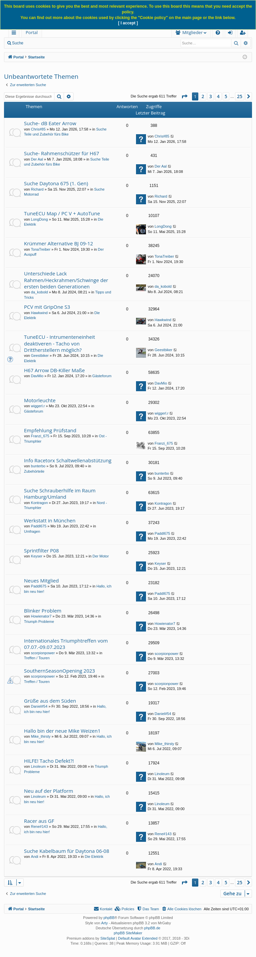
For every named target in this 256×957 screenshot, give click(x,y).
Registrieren (107, 43)
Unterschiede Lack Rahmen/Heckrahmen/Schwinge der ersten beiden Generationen (66, 280)
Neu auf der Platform (48, 790)
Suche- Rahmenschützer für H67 (61, 153)
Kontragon (39, 503)
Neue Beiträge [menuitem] (46, 43)
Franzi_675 (40, 436)
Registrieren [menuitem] (244, 33)
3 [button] (210, 96)
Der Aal (37, 159)
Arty (104, 923)
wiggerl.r (38, 406)
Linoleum (38, 766)
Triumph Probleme (39, 622)
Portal (32, 32)
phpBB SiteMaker (128, 933)
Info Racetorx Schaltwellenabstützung (67, 460)
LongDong (39, 219)
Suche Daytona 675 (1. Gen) (56, 183)
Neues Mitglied (41, 580)
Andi (34, 857)
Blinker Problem (42, 610)
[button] (184, 96)
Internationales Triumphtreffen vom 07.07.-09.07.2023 (66, 643)
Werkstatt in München (49, 520)
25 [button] (239, 96)
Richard (37, 189)
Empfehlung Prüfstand (50, 430)
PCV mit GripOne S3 (47, 306)
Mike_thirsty (41, 736)
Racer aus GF (39, 820)
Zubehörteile (34, 471)
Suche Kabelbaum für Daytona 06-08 (66, 851)
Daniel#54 (39, 706)
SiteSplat (107, 938)
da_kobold (39, 292)
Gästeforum (101, 376)
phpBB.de (152, 928)
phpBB (108, 918)
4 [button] (218, 96)
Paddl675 (39, 526)
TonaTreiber (40, 249)
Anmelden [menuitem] (232, 33)
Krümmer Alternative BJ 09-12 (58, 243)
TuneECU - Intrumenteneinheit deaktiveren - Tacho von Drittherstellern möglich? (59, 343)
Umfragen (32, 531)
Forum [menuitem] (58, 32)
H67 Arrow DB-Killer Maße (54, 370)
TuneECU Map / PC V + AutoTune (62, 213)
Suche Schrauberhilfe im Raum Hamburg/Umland (60, 493)
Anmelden (77, 43)
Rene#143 (39, 826)
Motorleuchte (40, 400)
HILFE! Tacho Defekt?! (49, 760)
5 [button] (226, 96)
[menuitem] (92, 32)
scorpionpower (43, 653)
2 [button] (203, 96)
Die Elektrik (94, 857)
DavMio (37, 376)
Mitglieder (159, 32)
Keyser (36, 556)
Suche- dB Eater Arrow (50, 123)
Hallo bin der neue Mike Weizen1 (62, 730)
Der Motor (101, 556)
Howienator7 (41, 616)
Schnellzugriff (15, 33)
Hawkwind (39, 313)
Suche (17, 43)
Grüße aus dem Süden (50, 700)
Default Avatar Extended (137, 938)
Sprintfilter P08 (41, 550)
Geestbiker (40, 355)
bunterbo (38, 466)
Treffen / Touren (37, 658)
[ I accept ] (128, 23)
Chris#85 (38, 129)
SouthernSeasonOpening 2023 (59, 670)
